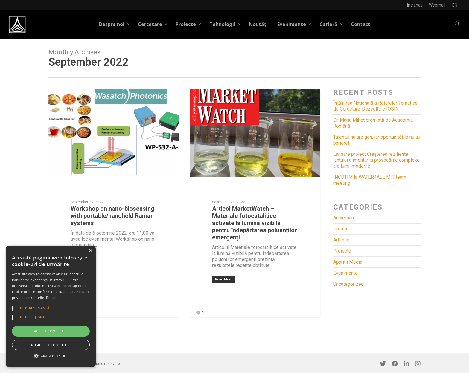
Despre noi (114, 24)
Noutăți (258, 24)
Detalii (51, 297)
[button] (51, 356)
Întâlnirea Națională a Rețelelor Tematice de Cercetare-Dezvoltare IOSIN (375, 106)
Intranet (414, 5)
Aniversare (344, 218)
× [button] (90, 251)
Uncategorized (348, 284)
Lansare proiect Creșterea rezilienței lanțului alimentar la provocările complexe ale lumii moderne (376, 160)
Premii (340, 229)
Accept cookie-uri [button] (51, 331)
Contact (360, 24)
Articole (341, 240)
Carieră (331, 24)
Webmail (437, 5)
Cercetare (153, 24)
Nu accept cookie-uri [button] (51, 345)
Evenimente (294, 24)
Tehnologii (225, 24)
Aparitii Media (347, 262)
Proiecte (188, 24)
